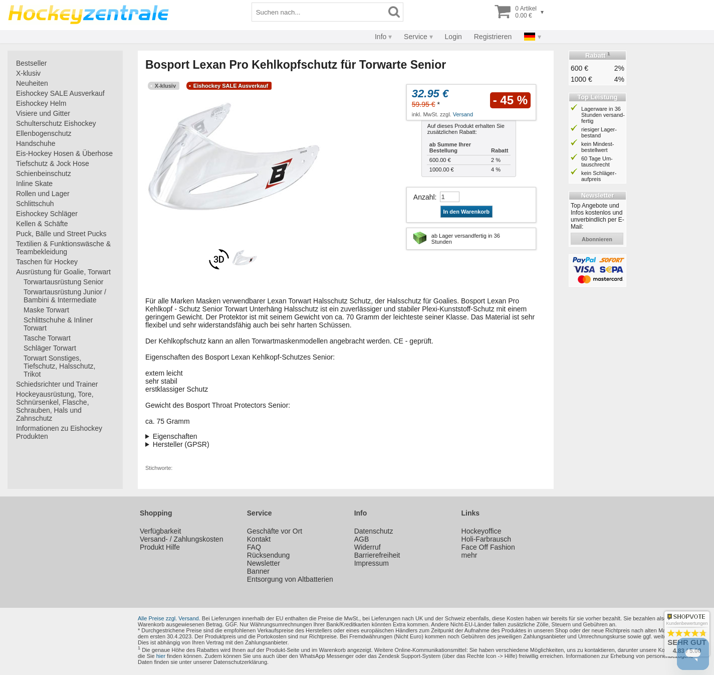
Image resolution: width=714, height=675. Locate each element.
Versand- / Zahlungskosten (181, 539)
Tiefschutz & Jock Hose (52, 163)
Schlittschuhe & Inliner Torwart (58, 324)
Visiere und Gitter (43, 113)
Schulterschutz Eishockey (56, 123)
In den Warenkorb (466, 212)
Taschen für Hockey (47, 262)
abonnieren (597, 239)
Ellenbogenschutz (44, 133)
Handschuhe (36, 143)
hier (160, 656)
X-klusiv (28, 73)
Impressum (371, 563)
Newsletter (263, 563)
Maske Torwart (46, 310)
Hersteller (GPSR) (181, 444)
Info (380, 37)
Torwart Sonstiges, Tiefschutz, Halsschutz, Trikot (59, 366)
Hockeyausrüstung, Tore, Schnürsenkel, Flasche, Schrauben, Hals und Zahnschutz (55, 406)
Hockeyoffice (481, 531)
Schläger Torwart (50, 348)
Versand (463, 114)
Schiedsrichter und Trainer (57, 384)
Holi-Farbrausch (486, 539)
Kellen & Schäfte (42, 224)
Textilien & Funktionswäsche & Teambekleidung (63, 248)
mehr (469, 555)
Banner (258, 571)
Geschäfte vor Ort (274, 531)
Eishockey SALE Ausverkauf (60, 93)
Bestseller (31, 63)
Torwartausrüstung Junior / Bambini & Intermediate (65, 296)
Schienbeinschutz (43, 174)
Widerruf (367, 547)
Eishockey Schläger (47, 214)
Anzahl (424, 197)
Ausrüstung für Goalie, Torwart (63, 272)
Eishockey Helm (41, 103)
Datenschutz (373, 531)
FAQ (254, 547)
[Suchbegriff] (318, 12)
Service (415, 37)
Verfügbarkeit (160, 531)
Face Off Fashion (488, 547)
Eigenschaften (175, 436)
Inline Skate (34, 184)
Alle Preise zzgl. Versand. (169, 618)
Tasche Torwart (47, 338)
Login (453, 37)
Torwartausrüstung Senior (64, 282)
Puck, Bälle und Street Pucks (61, 234)
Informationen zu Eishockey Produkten (59, 432)
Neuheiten (32, 83)
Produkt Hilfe (160, 547)
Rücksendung (268, 555)
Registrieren (493, 37)
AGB (361, 539)
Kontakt (259, 539)
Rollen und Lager (43, 194)
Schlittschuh (35, 204)
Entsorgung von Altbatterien (290, 579)
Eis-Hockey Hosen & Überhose (64, 153)
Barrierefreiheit (377, 555)
